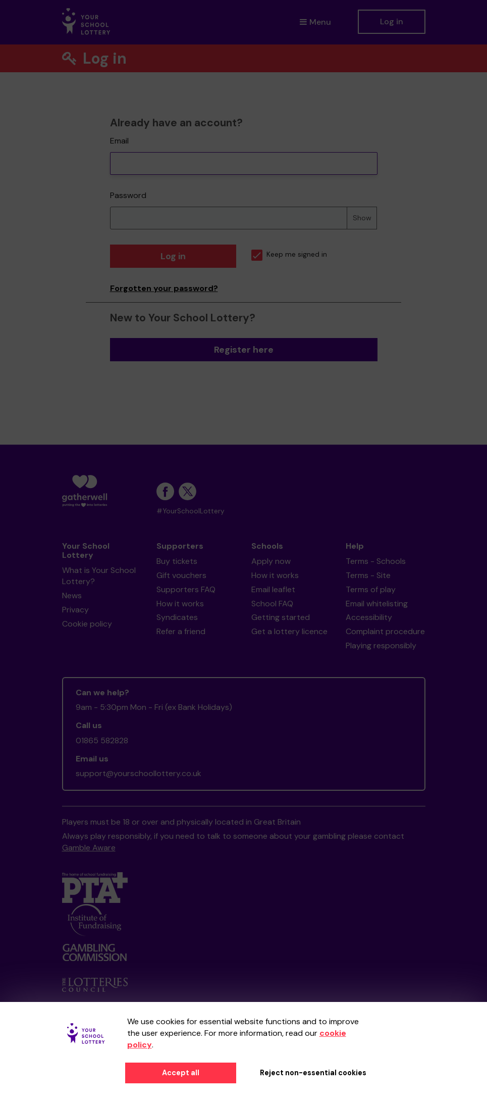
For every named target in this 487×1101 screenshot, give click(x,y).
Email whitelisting (377, 603)
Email (119, 140)
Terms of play (371, 589)
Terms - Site (368, 575)
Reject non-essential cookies (313, 1072)
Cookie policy (87, 623)
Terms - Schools (376, 561)
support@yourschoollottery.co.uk (138, 773)
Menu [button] (315, 22)
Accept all (180, 1072)
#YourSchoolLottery (190, 511)
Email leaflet (273, 589)
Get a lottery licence (289, 631)
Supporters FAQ (185, 589)
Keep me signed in (289, 254)
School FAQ (272, 603)
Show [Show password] (362, 217)
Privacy (75, 609)
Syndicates (177, 617)
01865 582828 (102, 740)
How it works (180, 603)
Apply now (271, 561)
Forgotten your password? (164, 288)
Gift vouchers (181, 575)
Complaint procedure (385, 631)
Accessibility (369, 617)
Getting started (280, 617)
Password (128, 195)
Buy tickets (176, 561)
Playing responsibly (381, 645)
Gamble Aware (89, 847)
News (72, 595)
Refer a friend (180, 631)
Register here (244, 350)
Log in (391, 21)
